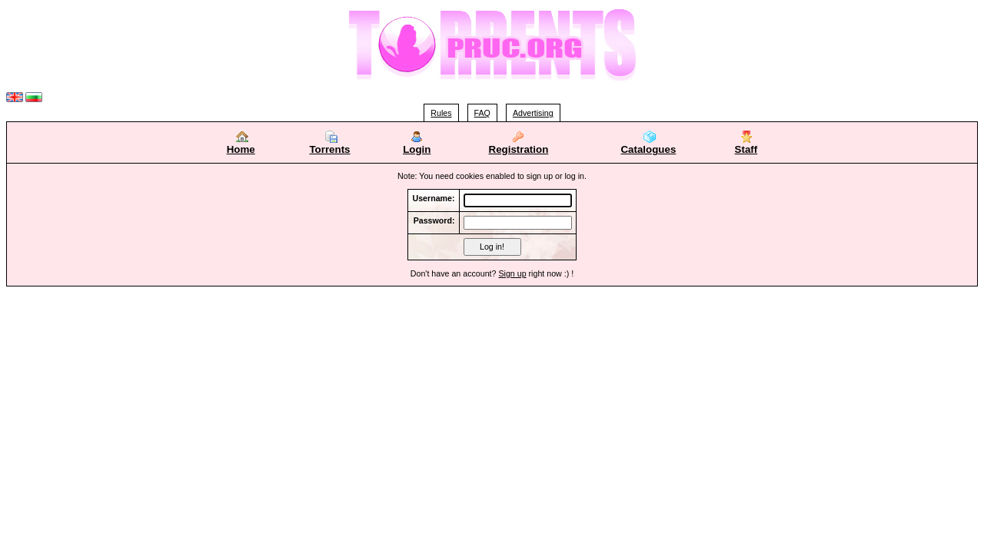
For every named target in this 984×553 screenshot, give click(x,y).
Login (416, 144)
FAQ (482, 113)
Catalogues (648, 144)
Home (241, 144)
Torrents (329, 144)
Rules (440, 113)
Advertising (533, 113)
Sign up (512, 273)
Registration (519, 149)
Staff (746, 144)
